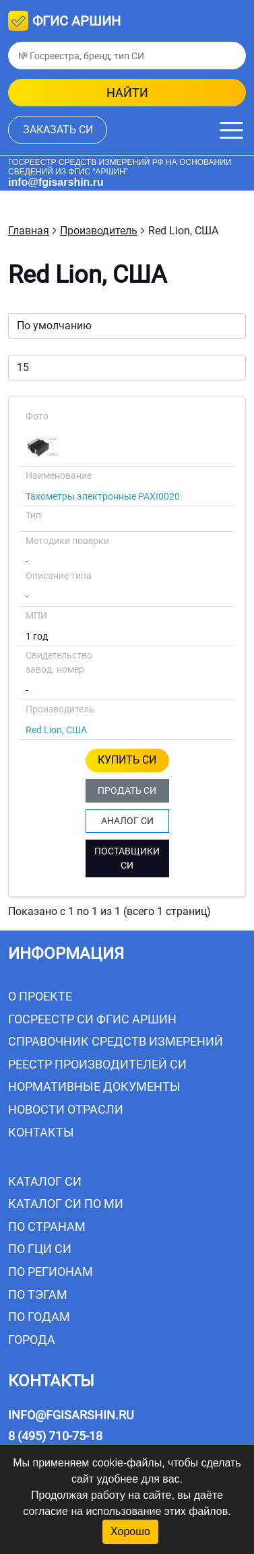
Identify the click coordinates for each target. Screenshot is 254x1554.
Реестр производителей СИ (97, 1064)
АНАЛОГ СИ (127, 820)
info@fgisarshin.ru (56, 182)
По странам (47, 1226)
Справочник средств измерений (115, 1041)
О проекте (40, 996)
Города (31, 1339)
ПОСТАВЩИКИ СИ (127, 858)
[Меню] (231, 130)
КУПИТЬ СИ (127, 759)
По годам (39, 1317)
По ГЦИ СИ (39, 1249)
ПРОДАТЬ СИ (127, 790)
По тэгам (37, 1294)
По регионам (50, 1271)
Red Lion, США (56, 729)
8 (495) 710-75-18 (55, 1436)
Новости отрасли (65, 1109)
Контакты (41, 1132)
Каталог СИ (45, 1181)
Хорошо (130, 1531)
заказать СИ (58, 129)
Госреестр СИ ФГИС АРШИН (92, 1019)
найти (127, 93)
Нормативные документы (94, 1086)
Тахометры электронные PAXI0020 (103, 496)
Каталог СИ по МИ (65, 1203)
